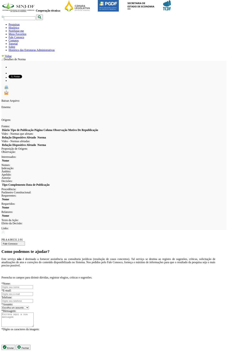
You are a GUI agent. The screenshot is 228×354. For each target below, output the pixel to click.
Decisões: (6, 181)
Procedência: (8, 189)
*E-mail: (6, 290)
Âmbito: (6, 171)
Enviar (8, 350)
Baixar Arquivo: (10, 100)
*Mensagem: (8, 310)
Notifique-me (16, 30)
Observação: (8, 151)
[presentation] (28, 340)
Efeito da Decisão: (11, 223)
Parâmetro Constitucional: (16, 192)
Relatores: (7, 211)
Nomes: (5, 165)
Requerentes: (8, 195)
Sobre (12, 46)
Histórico (14, 27)
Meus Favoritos (17, 34)
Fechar (23, 350)
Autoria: (6, 177)
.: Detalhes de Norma (13, 59)
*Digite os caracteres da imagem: (20, 331)
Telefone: (6, 297)
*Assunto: (7, 304)
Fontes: (5, 126)
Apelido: (6, 174)
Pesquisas (14, 24)
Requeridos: (8, 203)
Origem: (6, 119)
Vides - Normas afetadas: (15, 141)
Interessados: (8, 156)
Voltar (6, 56)
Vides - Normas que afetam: (17, 133)
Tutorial (13, 43)
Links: (5, 228)
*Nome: (6, 283)
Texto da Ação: (10, 220)
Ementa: (6, 107)
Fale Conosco (16, 37)
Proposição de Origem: (14, 148)
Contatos (14, 40)
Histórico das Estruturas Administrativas (32, 50)
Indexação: (7, 168)
